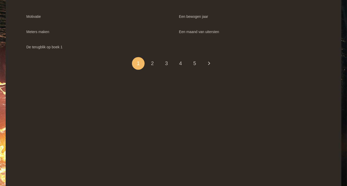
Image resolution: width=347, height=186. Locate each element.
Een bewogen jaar (193, 16)
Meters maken (37, 32)
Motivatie (33, 16)
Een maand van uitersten (199, 32)
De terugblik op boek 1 (44, 47)
